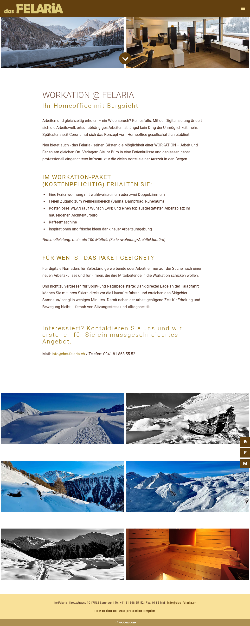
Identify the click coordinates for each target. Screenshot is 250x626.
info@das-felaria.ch (68, 354)
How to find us (106, 611)
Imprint (149, 611)
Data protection (130, 611)
